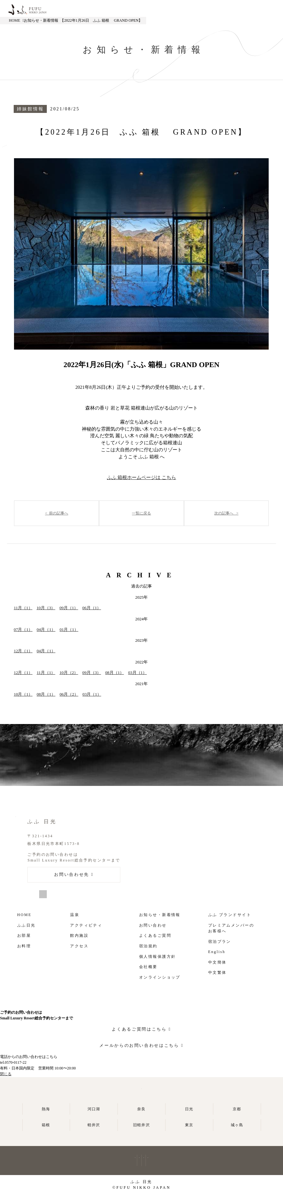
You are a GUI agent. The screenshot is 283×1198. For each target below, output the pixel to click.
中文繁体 (217, 972)
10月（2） (69, 672)
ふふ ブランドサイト (229, 915)
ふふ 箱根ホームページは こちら (141, 477)
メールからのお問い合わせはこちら (139, 1045)
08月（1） (114, 672)
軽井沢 (94, 1125)
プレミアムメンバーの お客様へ (231, 928)
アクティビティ (86, 925)
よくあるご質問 (155, 935)
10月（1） (23, 694)
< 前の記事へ (56, 513)
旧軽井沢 (141, 1125)
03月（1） (137, 672)
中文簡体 (217, 962)
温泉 (74, 915)
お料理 (24, 946)
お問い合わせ (153, 925)
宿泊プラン (219, 941)
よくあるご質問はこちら (139, 1029)
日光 (189, 1109)
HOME (14, 20)
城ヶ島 (237, 1125)
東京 (189, 1125)
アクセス (79, 946)
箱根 (46, 1125)
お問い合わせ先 (71, 874)
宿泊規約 (148, 946)
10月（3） (46, 607)
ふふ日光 (26, 925)
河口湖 (94, 1109)
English (216, 952)
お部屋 (24, 935)
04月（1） (46, 629)
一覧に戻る (141, 513)
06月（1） (91, 607)
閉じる (5, 1074)
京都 (237, 1109)
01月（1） (69, 629)
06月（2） (69, 694)
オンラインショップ (159, 977)
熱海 (46, 1109)
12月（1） (23, 650)
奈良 (141, 1109)
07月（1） (23, 629)
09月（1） (69, 607)
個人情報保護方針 (157, 956)
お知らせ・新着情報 (159, 915)
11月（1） (23, 607)
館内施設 (79, 935)
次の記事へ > (226, 513)
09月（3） (91, 672)
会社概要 (148, 967)
